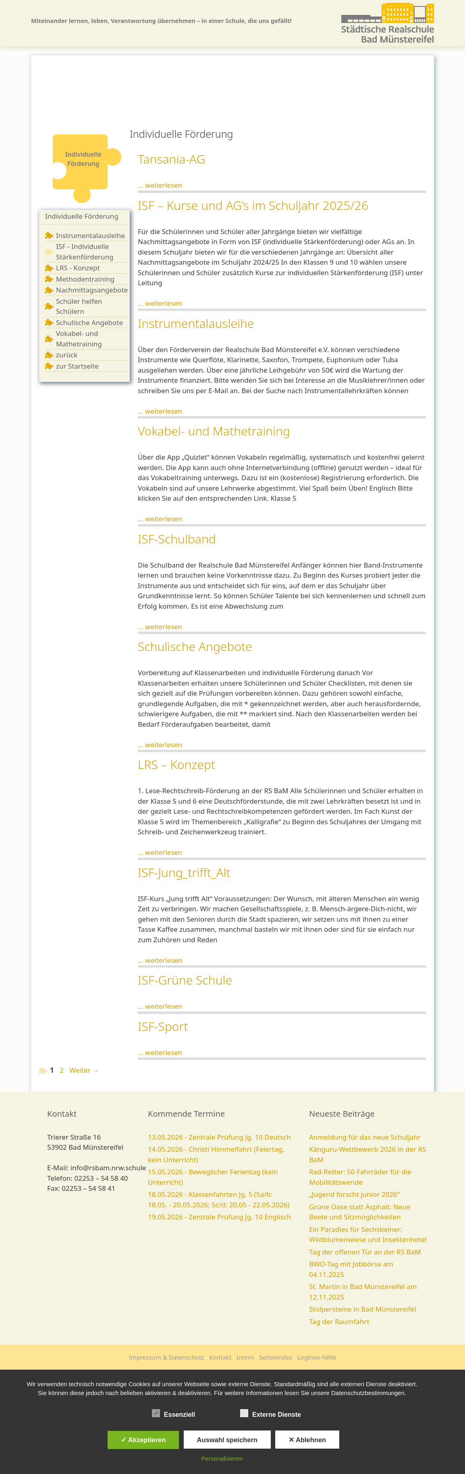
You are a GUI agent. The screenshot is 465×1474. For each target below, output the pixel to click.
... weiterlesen (160, 185)
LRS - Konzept (78, 267)
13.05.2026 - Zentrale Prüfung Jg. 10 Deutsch (219, 1137)
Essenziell (173, 1413)
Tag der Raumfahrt (339, 1321)
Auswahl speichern (227, 1439)
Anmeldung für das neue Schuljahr (365, 1137)
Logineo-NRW (316, 1357)
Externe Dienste (270, 1413)
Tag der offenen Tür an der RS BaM (365, 1251)
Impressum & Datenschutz (166, 1357)
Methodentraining (85, 279)
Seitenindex (275, 1357)
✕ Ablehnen (307, 1439)
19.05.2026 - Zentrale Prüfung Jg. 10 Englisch (219, 1216)
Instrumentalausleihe (90, 235)
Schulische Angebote (89, 322)
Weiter (84, 1070)
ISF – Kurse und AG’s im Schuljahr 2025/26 (253, 205)
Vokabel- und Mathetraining (214, 431)
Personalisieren (222, 1458)
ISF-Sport (163, 1026)
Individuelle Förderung (81, 216)
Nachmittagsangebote (92, 289)
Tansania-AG (171, 159)
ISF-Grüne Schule (185, 980)
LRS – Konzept (176, 764)
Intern (245, 1357)
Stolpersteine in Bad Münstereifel (362, 1309)
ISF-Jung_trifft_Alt (184, 872)
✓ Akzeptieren (143, 1439)
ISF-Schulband (177, 539)
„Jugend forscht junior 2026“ (354, 1194)
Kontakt (220, 1357)
